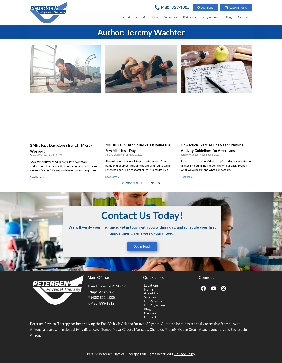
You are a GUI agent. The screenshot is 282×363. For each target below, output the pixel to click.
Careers (150, 313)
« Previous (130, 183)
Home (148, 289)
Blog (228, 17)
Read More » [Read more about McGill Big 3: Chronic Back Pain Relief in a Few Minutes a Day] (112, 177)
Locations (129, 17)
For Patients (153, 301)
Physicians (210, 17)
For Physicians (154, 305)
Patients (189, 17)
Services (170, 17)
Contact (244, 17)
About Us (150, 17)
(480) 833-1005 (175, 7)
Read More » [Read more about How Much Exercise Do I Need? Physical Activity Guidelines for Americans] (187, 177)
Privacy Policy (184, 354)
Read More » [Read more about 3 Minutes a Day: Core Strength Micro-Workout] (37, 177)
